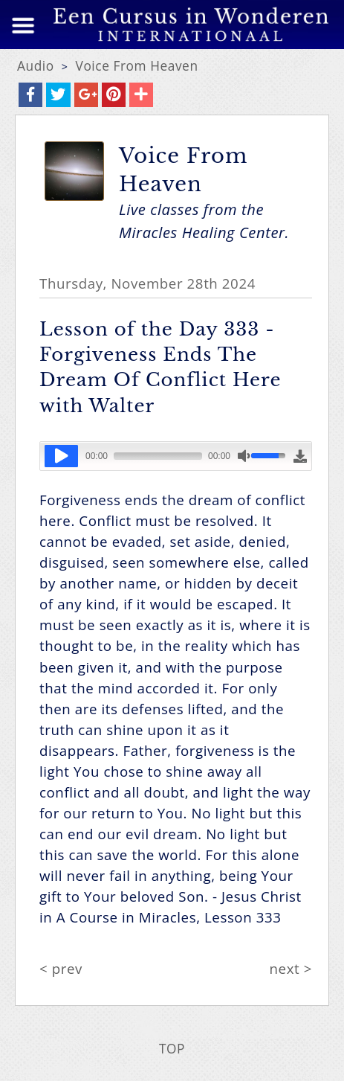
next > (291, 968)
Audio (35, 65)
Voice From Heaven (137, 65)
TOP (172, 1048)
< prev (60, 968)
